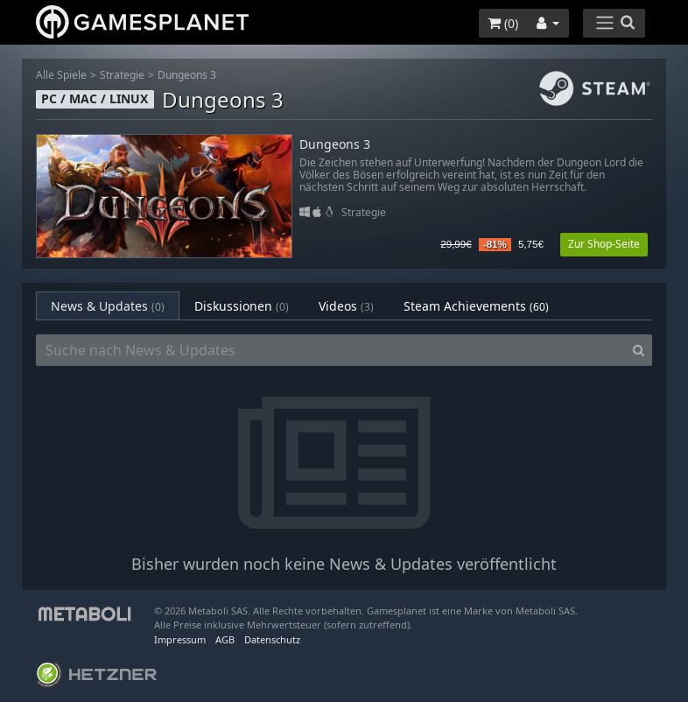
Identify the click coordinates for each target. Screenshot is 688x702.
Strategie (122, 74)
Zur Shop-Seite (604, 243)
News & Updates (108, 306)
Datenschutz (272, 639)
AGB (225, 639)
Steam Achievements (476, 306)
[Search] (638, 350)
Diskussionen (241, 306)
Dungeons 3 (187, 74)
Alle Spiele (61, 74)
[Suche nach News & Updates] (331, 350)
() (503, 23)
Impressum (180, 639)
